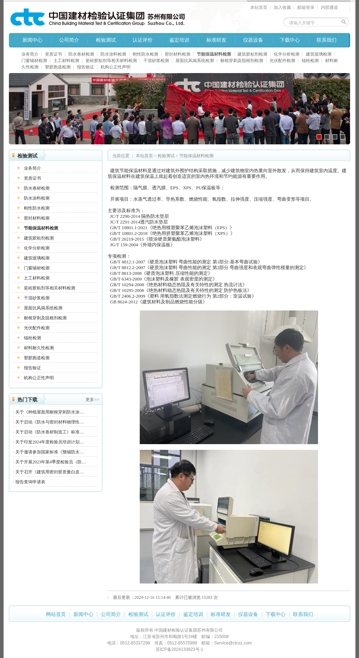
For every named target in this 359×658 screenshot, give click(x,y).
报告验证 (85, 67)
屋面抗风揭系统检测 (194, 60)
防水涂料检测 (113, 54)
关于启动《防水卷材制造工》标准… (49, 432)
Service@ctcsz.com (233, 643)
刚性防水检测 (145, 54)
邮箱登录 (305, 7)
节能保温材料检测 (214, 54)
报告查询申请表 (30, 481)
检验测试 (106, 40)
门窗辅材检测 (34, 60)
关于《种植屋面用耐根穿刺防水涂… (49, 412)
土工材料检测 (66, 60)
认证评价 (143, 40)
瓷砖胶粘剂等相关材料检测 (111, 60)
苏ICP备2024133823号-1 (179, 649)
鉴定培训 (179, 40)
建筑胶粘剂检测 (252, 54)
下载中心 (290, 40)
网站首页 (56, 614)
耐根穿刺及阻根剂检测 (241, 60)
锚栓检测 (310, 60)
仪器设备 (253, 40)
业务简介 (30, 54)
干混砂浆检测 (156, 60)
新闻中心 (32, 40)
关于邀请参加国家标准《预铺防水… (49, 451)
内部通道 (329, 7)
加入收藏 (282, 7)
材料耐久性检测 (39, 347)
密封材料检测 (177, 54)
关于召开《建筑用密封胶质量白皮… (49, 471)
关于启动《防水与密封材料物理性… (49, 422)
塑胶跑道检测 (58, 67)
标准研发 (216, 40)
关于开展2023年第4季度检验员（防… (50, 461)
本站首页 (258, 7)
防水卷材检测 (81, 54)
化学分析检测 (286, 54)
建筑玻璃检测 (319, 54)
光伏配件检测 (282, 60)
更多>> (92, 399)
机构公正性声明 (115, 67)
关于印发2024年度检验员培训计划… (49, 441)
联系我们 (327, 40)
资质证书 (53, 54)
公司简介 (69, 40)
